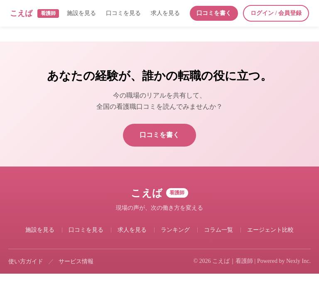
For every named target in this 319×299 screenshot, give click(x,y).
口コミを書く (213, 13)
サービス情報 (76, 261)
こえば (34, 13)
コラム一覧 (218, 230)
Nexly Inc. (298, 261)
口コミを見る (123, 13)
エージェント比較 (270, 230)
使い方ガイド (25, 261)
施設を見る (81, 13)
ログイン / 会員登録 (276, 13)
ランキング (175, 230)
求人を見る (165, 13)
